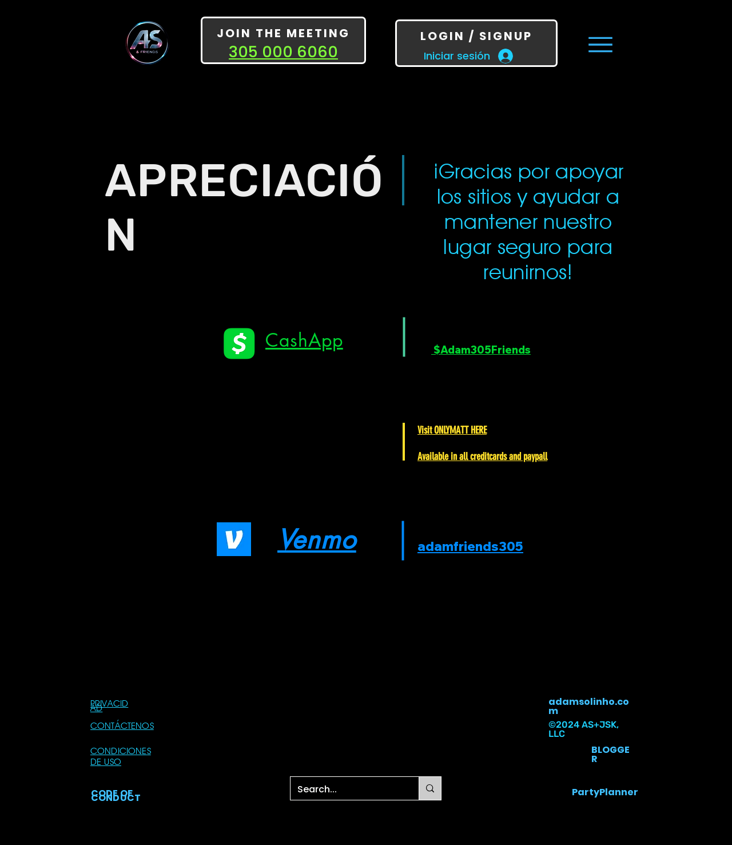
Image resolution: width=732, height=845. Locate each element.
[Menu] (600, 44)
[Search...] (346, 789)
